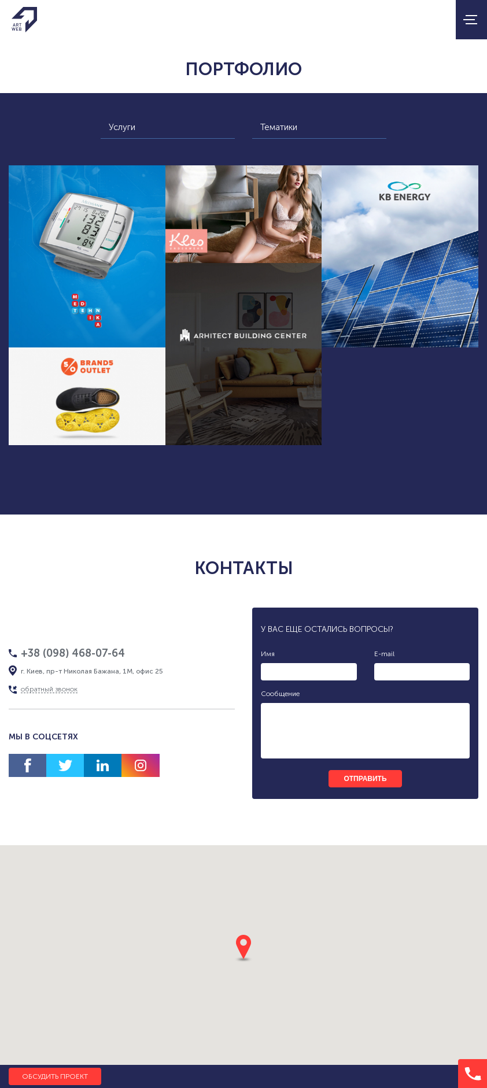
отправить (365, 779)
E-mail (384, 654)
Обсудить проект (55, 1076)
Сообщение (280, 694)
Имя (268, 654)
